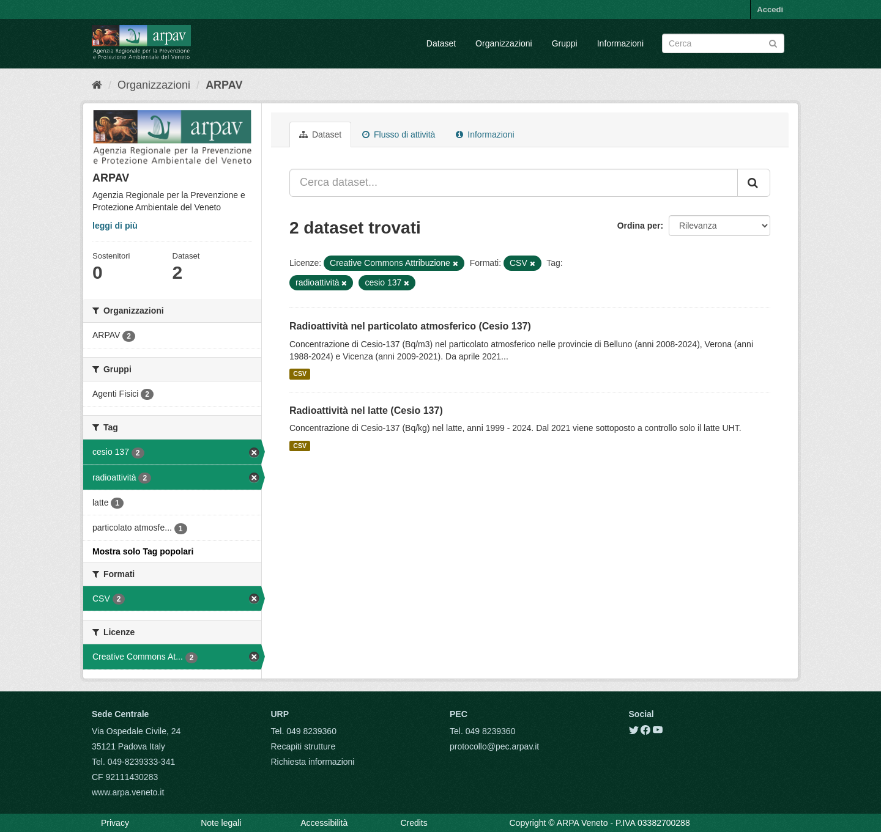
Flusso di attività (398, 134)
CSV (300, 374)
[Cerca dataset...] (513, 183)
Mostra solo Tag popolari (142, 551)
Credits (413, 823)
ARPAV (224, 85)
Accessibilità (324, 823)
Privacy (115, 823)
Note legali (221, 823)
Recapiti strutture (303, 746)
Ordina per (639, 225)
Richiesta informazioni (313, 762)
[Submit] (773, 42)
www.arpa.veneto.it (128, 792)
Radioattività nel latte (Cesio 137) (366, 410)
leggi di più (115, 225)
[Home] (97, 85)
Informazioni (620, 43)
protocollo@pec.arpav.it (494, 746)
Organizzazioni (503, 43)
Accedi (770, 9)
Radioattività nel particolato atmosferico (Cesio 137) (410, 326)
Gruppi (565, 43)
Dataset (441, 43)
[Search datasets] (723, 43)
